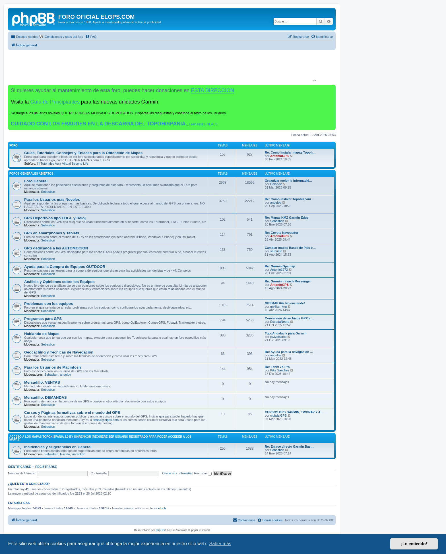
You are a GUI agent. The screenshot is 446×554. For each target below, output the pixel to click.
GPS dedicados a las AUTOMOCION (56, 248)
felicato (65, 454)
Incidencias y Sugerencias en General (58, 447)
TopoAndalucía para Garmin (286, 333)
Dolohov (276, 184)
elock (162, 508)
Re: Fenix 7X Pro (277, 367)
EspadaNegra (279, 321)
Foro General (36, 181)
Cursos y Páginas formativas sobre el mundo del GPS (72, 412)
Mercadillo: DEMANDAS (45, 397)
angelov (275, 202)
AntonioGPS (279, 156)
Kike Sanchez (279, 370)
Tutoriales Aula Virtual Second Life (62, 163)
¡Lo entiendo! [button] (414, 543)
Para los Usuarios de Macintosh (52, 367)
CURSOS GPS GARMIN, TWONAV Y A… (294, 412)
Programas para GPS (43, 319)
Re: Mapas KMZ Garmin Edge (286, 217)
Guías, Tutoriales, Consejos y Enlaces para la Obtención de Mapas (83, 153)
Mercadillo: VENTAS (42, 382)
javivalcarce (278, 336)
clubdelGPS (278, 415)
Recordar (203, 473)
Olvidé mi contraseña (176, 473)
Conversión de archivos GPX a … (289, 318)
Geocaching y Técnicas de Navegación (58, 352)
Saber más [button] (220, 543)
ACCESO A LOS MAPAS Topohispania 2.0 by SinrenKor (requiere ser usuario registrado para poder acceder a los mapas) (100, 438)
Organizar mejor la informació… (288, 180)
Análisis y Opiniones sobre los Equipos (59, 282)
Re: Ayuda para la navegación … (289, 352)
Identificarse (19, 466)
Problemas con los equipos (48, 303)
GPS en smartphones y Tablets (51, 233)
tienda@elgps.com (106, 419)
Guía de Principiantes (54, 102)
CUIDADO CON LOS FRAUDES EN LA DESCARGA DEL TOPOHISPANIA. (99, 124)
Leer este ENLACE (203, 124)
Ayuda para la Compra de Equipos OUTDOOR (64, 266)
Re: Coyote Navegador (281, 232)
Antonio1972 (279, 269)
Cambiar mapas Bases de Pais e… (290, 247)
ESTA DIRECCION (212, 90)
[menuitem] (61, 36)
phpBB (160, 530)
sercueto (276, 251)
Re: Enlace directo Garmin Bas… (289, 446)
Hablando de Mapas (41, 334)
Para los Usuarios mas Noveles (52, 199)
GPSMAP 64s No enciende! (285, 303)
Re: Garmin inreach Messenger (288, 281)
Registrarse (46, 466)
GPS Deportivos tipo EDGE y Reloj (55, 218)
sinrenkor (78, 454)
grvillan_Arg (278, 306)
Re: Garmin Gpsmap (280, 266)
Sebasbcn (48, 191)
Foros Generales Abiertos (31, 173)
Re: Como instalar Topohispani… (289, 199)
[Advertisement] (169, 67)
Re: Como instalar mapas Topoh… (290, 152)
